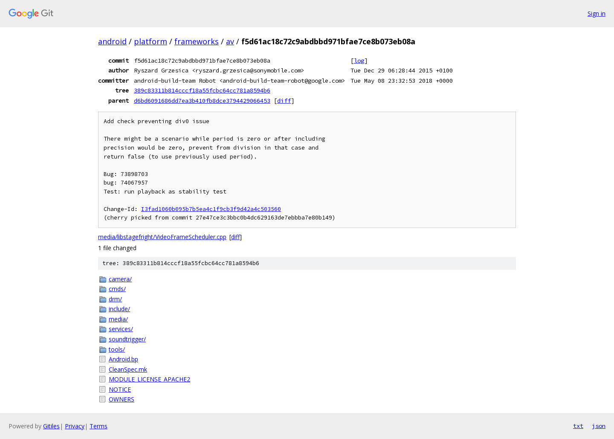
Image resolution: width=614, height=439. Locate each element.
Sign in (596, 13)
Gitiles (51, 426)
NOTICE (120, 389)
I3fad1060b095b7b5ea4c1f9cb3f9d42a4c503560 (211, 209)
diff (284, 100)
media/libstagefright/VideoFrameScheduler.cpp (162, 237)
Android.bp (123, 359)
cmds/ (117, 289)
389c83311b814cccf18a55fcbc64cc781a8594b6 (202, 90)
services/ (121, 329)
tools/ (117, 349)
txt (578, 426)
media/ (118, 319)
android (112, 41)
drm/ (115, 299)
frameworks (196, 41)
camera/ (120, 279)
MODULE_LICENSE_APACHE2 (149, 379)
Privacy (74, 426)
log (359, 60)
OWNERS (121, 399)
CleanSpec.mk (128, 369)
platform (150, 41)
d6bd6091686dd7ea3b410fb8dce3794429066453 (202, 100)
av (230, 41)
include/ (119, 309)
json (598, 426)
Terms (98, 426)
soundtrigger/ (127, 339)
